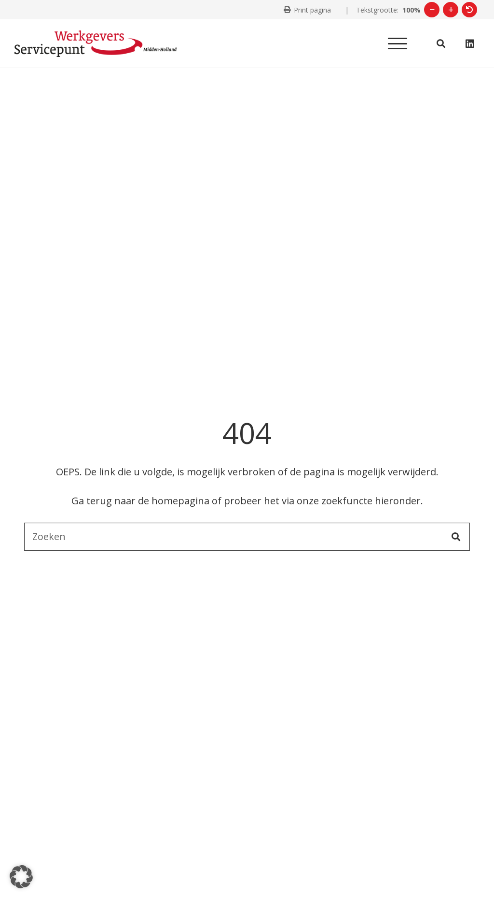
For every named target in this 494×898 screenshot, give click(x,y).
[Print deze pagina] (307, 9)
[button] (397, 43)
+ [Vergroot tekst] (450, 9)
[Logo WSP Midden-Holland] (95, 43)
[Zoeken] (247, 537)
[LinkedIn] (470, 44)
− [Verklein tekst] (432, 9)
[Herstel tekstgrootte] (469, 9)
